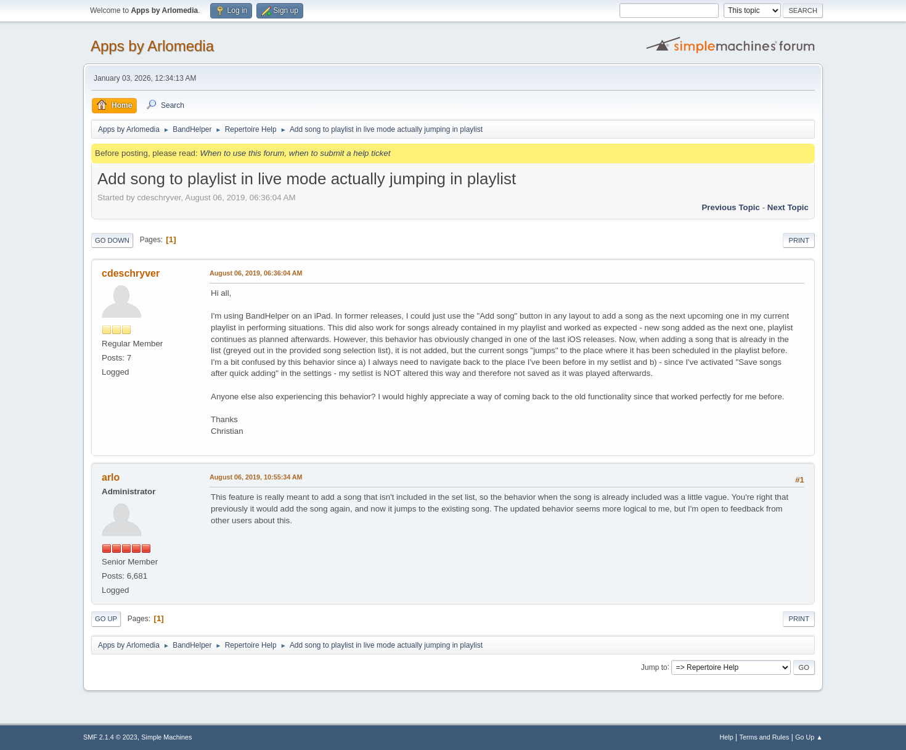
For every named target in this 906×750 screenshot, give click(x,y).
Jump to (654, 666)
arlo (111, 477)
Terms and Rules (765, 737)
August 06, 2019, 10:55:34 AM (256, 477)
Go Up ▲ (809, 737)
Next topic (788, 207)
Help (726, 737)
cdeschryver (131, 273)
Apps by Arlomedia (152, 46)
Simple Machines (166, 737)
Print (798, 240)
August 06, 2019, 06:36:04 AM (256, 273)
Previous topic (730, 207)
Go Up (106, 618)
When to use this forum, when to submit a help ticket (295, 153)
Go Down (112, 240)
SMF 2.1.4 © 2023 (110, 737)
